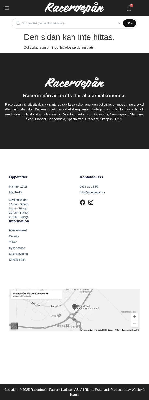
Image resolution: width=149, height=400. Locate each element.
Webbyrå (138, 389)
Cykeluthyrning (18, 253)
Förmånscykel (18, 230)
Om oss (14, 236)
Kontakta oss (17, 259)
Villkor (13, 242)
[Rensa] (119, 23)
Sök (129, 23)
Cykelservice (17, 248)
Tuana (74, 394)
